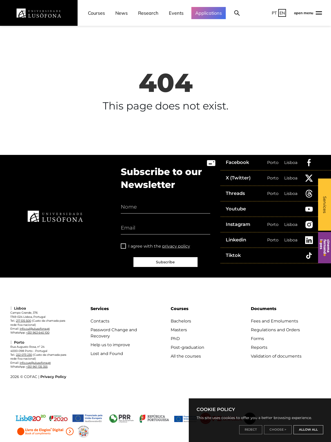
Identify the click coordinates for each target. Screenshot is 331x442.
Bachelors (181, 321)
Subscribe (165, 262)
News (121, 13)
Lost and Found (107, 353)
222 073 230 (24, 355)
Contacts (100, 321)
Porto (273, 162)
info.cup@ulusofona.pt (35, 363)
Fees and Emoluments (274, 321)
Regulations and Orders (275, 329)
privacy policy (176, 246)
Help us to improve (110, 344)
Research (148, 13)
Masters (179, 329)
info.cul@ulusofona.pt (35, 328)
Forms (257, 338)
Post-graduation (187, 347)
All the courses (186, 356)
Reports (259, 347)
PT (274, 12)
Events (176, 13)
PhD (175, 338)
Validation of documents (276, 356)
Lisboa (290, 162)
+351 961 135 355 (37, 366)
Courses (96, 13)
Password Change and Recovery (114, 332)
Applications (208, 13)
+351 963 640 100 (37, 332)
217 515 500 (23, 320)
